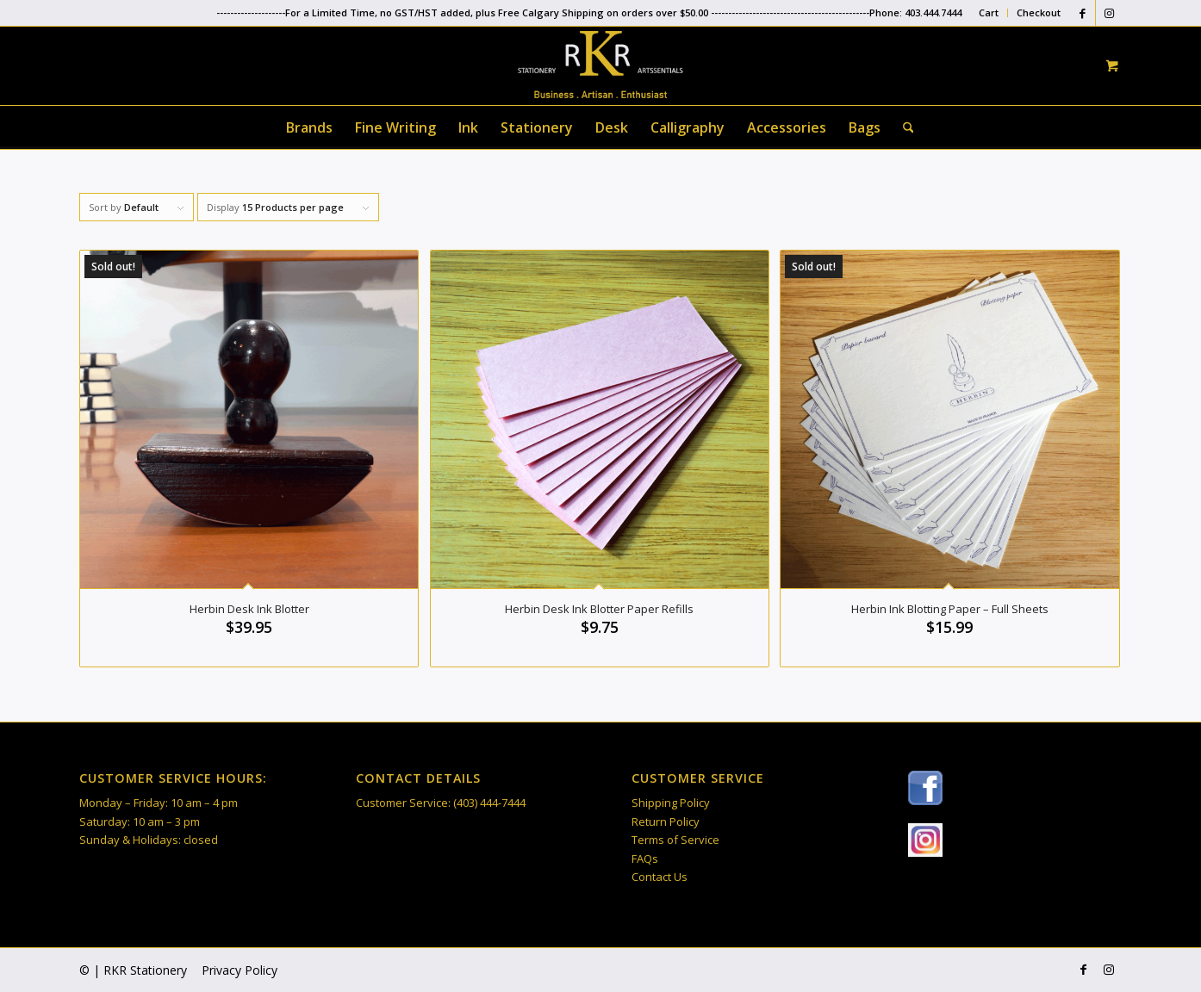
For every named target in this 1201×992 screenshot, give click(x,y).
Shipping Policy (671, 802)
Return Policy (666, 821)
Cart (989, 12)
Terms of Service (675, 839)
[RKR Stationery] (600, 64)
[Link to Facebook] (1082, 13)
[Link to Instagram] (1109, 13)
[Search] (903, 127)
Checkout (1039, 12)
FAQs (645, 858)
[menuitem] (989, 13)
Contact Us (660, 876)
